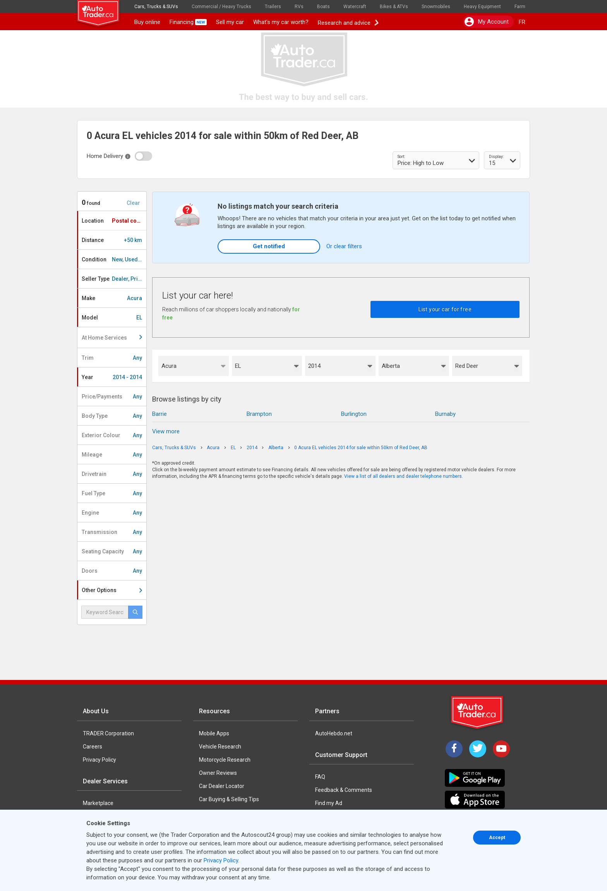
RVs (299, 6)
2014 (314, 365)
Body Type (112, 416)
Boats (323, 6)
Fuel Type (112, 493)
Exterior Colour (112, 435)
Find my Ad (328, 803)
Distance (112, 240)
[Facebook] (454, 748)
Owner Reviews (218, 773)
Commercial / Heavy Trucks (221, 6)
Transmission (112, 532)
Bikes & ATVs (394, 6)
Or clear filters (344, 246)
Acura (169, 365)
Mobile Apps (214, 733)
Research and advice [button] (348, 22)
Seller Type (114, 279)
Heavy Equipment (482, 6)
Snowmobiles (436, 6)
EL (238, 365)
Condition (114, 259)
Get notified (269, 246)
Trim (112, 358)
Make (112, 298)
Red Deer (466, 365)
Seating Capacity (112, 551)
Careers (92, 746)
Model (112, 317)
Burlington (354, 413)
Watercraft (354, 6)
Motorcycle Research (224, 760)
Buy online (147, 22)
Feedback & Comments (343, 790)
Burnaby (445, 413)
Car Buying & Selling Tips (229, 799)
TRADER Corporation (108, 733)
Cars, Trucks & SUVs (156, 6)
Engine (112, 513)
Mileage (112, 455)
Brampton (259, 413)
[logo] (103, 9)
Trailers (273, 6)
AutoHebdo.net (333, 733)
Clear (133, 203)
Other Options (112, 590)
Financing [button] (188, 22)
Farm (519, 6)
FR (522, 22)
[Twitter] (477, 748)
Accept (497, 837)
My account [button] (487, 21)
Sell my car (230, 22)
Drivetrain (112, 474)
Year (112, 377)
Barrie (159, 413)
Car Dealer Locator (221, 786)
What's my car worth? (281, 22)
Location (114, 221)
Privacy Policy (99, 760)
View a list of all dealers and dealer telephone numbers (403, 476)
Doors (112, 571)
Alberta (391, 365)
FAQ (320, 777)
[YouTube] (501, 748)
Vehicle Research (220, 746)
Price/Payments (112, 396)
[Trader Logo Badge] (477, 712)
